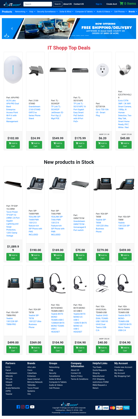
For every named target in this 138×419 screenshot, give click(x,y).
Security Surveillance (46, 11)
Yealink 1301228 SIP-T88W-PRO (12, 321)
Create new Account (123, 367)
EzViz (8, 367)
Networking (20, 11)
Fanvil (8, 370)
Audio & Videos (104, 11)
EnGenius (31, 376)
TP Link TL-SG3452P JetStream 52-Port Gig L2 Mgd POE (57, 112)
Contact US (76, 373)
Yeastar (9, 394)
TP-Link (9, 379)
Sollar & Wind (66, 11)
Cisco (29, 370)
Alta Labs (31, 367)
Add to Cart (13, 144)
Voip (31, 11)
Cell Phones (119, 11)
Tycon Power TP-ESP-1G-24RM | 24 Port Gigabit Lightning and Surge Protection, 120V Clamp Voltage (13, 224)
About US (75, 370)
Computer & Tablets (84, 11)
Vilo (29, 394)
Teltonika (31, 385)
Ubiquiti (9, 382)
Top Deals (97, 367)
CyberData (32, 373)
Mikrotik (9, 376)
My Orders (118, 370)
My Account (119, 373)
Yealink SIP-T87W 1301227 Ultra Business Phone (35, 321)
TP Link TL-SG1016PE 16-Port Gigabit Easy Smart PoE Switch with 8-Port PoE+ (79, 112)
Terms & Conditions (79, 379)
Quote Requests (100, 370)
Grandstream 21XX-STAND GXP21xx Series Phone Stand (34, 112)
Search (58, 4)
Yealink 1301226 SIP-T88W (124, 226)
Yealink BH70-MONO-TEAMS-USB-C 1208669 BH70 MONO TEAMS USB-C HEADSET (57, 323)
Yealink (9, 385)
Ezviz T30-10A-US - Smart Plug (102, 112)
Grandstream (11, 373)
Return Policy (76, 376)
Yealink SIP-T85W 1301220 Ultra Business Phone (102, 226)
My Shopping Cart (122, 376)
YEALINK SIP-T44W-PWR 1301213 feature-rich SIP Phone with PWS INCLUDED (35, 226)
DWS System (65, 413)
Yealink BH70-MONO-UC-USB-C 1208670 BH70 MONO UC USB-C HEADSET (80, 323)
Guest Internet (33, 379)
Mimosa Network (35, 382)
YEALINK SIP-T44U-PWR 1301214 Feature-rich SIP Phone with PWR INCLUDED (57, 226)
